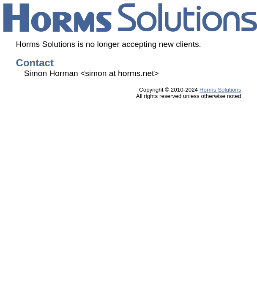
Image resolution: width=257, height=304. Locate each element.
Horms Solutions (220, 90)
